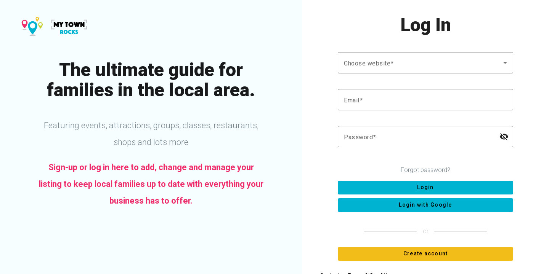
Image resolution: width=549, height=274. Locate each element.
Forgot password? (425, 170)
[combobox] (425, 62)
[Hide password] (504, 136)
